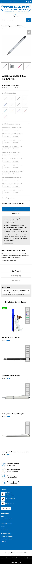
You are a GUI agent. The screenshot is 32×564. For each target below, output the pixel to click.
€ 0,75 (6, 340)
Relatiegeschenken (10, 26)
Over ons (3, 516)
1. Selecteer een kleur (9, 93)
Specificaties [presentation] (15, 280)
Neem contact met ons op (9, 260)
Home (2, 26)
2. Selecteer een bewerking (11, 124)
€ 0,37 (6, 454)
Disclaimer (3, 541)
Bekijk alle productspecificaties (11, 88)
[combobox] (13, 20)
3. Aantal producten (8, 198)
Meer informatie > (8, 243)
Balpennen (3, 28)
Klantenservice (5, 529)
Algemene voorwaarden (7, 536)
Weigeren (21, 562)
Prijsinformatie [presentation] (16, 271)
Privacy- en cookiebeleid (7, 539)
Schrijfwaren (20, 26)
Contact (3, 526)
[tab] (16, 271)
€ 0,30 (6, 378)
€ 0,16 (6, 416)
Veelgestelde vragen (6, 519)
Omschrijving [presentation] (16, 276)
